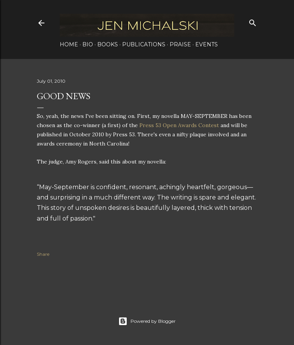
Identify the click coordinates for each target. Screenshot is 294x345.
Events (206, 44)
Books (107, 44)
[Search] (252, 21)
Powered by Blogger (147, 321)
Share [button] (43, 254)
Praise (180, 44)
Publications (143, 44)
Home (69, 44)
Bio (87, 44)
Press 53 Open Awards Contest (179, 125)
